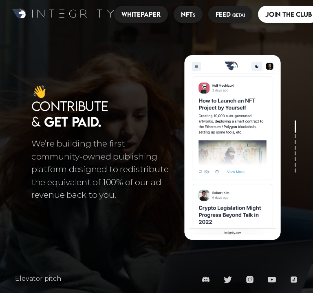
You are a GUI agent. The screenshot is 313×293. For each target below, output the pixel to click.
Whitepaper (141, 14)
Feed (230, 14)
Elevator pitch (38, 278)
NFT (188, 14)
